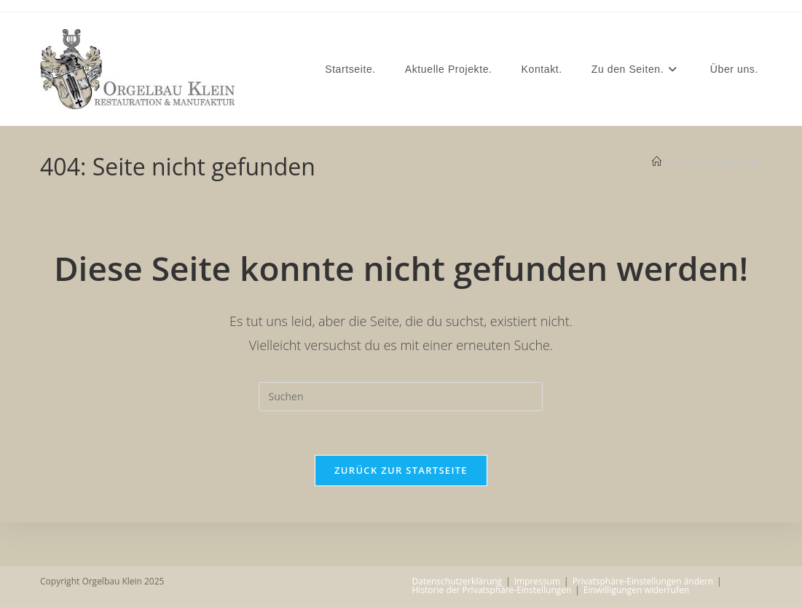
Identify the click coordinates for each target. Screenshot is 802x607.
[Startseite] (656, 161)
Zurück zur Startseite (401, 470)
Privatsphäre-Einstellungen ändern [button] (643, 581)
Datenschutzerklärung (457, 581)
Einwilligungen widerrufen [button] (636, 590)
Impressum (537, 581)
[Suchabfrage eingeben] (401, 396)
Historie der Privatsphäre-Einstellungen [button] (492, 590)
